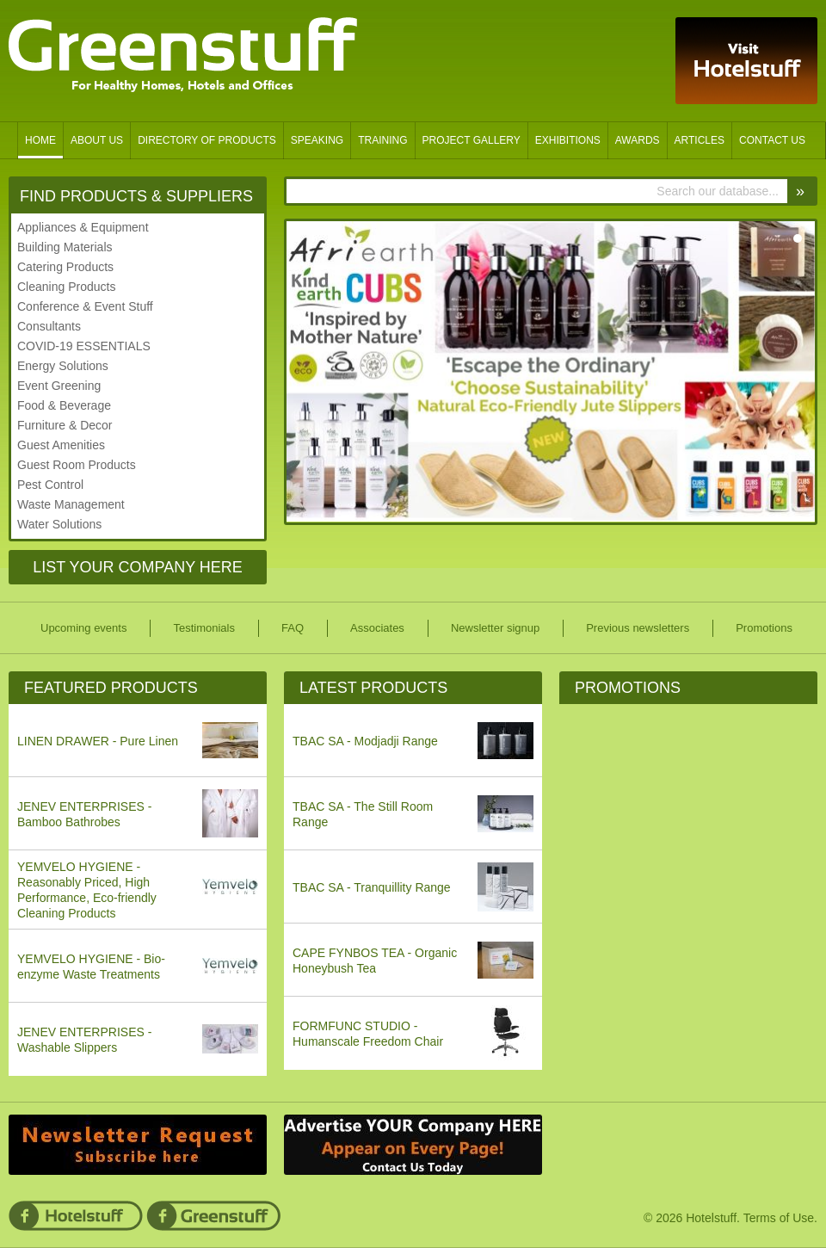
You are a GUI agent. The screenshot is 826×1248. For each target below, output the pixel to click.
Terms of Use (778, 1218)
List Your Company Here (138, 567)
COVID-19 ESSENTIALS (84, 346)
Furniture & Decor (64, 425)
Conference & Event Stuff (85, 306)
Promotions (628, 687)
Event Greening (59, 385)
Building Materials (65, 247)
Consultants (49, 326)
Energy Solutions (62, 366)
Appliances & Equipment (83, 227)
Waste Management (71, 504)
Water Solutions (59, 524)
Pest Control (50, 484)
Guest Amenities (61, 445)
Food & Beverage (64, 405)
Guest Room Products (76, 465)
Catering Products (65, 267)
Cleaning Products (66, 286)
